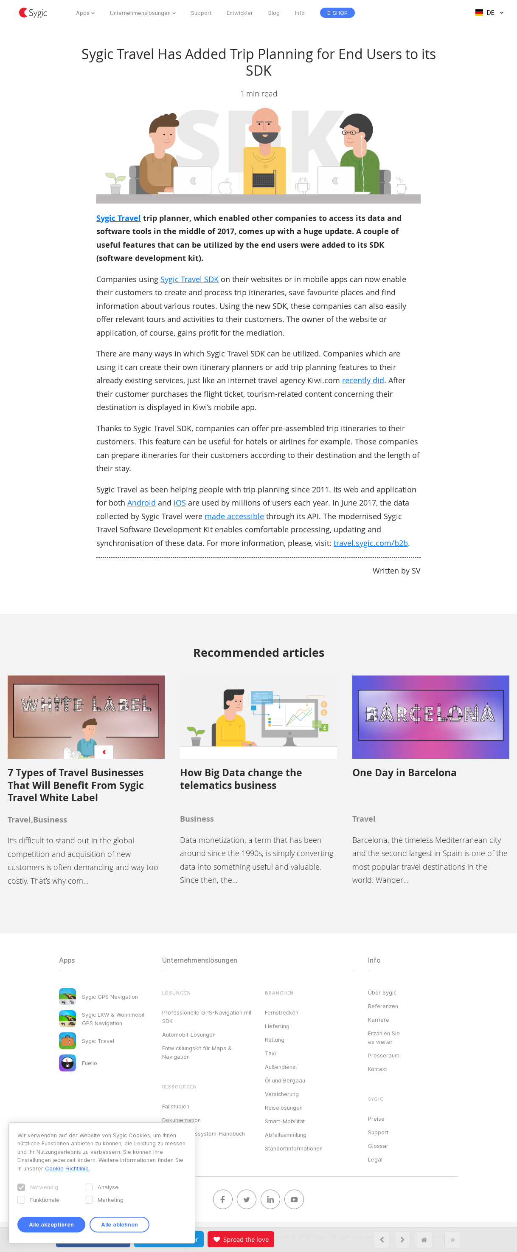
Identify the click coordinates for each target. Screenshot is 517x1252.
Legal (375, 1159)
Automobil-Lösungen (189, 1034)
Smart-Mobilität (285, 1121)
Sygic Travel (118, 218)
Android (141, 502)
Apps (83, 12)
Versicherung (282, 1094)
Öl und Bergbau (285, 1080)
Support (201, 12)
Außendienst (281, 1066)
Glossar (378, 1145)
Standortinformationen (294, 1148)
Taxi (270, 1053)
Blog (274, 12)
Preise (376, 1118)
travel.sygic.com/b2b (371, 543)
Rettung (274, 1039)
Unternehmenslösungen (140, 12)
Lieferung (277, 1026)
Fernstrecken (281, 1012)
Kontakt (377, 1068)
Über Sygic (382, 992)
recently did (363, 380)
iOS (180, 502)
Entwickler (240, 12)
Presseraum (383, 1055)
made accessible (234, 516)
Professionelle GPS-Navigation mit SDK (207, 1016)
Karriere (378, 1019)
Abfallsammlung (285, 1134)
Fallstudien (175, 1106)
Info (300, 12)
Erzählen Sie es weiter (384, 1037)
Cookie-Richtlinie (67, 1168)
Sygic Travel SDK (189, 279)
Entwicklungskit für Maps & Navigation (197, 1052)
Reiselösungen (284, 1107)
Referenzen (383, 1006)
